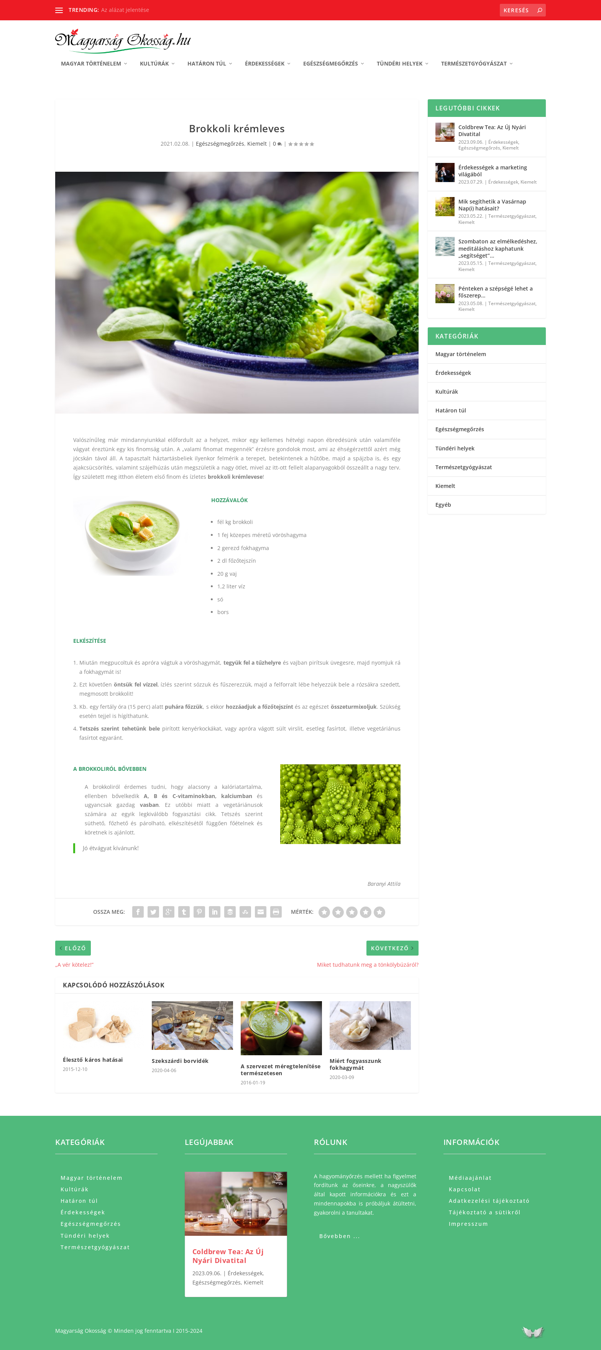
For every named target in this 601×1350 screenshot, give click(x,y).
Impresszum (468, 1223)
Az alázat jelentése (125, 9)
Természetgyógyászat (474, 63)
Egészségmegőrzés (330, 63)
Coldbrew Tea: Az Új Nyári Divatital (492, 130)
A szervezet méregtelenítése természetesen (281, 1069)
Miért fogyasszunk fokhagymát (356, 1064)
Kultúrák (154, 63)
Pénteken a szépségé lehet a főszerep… (495, 291)
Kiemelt (257, 143)
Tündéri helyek (399, 63)
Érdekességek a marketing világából (492, 170)
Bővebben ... (339, 1235)
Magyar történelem (91, 63)
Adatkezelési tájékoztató (489, 1200)
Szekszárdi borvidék (180, 1060)
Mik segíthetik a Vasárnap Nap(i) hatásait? (492, 204)
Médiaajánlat (470, 1177)
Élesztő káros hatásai (93, 1059)
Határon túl (206, 63)
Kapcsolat (465, 1188)
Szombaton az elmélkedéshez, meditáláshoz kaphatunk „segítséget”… (497, 247)
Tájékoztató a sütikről (485, 1211)
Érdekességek (264, 63)
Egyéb (443, 504)
